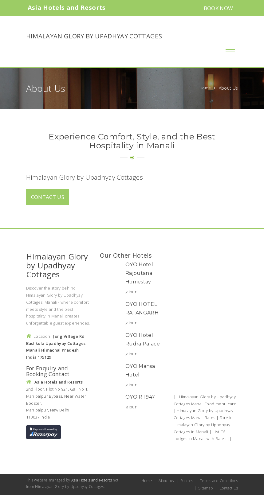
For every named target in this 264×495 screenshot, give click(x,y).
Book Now (218, 8)
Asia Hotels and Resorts (91, 480)
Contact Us (228, 488)
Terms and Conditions (219, 480)
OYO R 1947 (140, 397)
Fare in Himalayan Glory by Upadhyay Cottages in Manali (203, 425)
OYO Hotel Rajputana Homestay (139, 273)
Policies (186, 480)
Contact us (48, 197)
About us (166, 480)
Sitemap (205, 488)
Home (205, 88)
